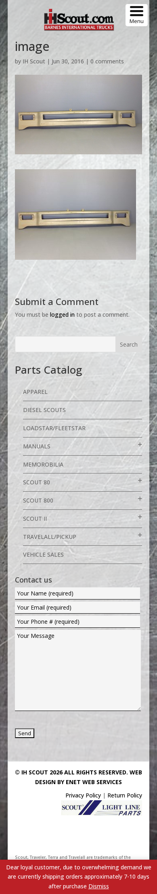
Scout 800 (38, 500)
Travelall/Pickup (49, 537)
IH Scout (34, 61)
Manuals (36, 446)
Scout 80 (36, 482)
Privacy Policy (83, 795)
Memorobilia (43, 464)
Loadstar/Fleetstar (54, 428)
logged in (62, 314)
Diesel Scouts (44, 410)
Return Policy (124, 795)
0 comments (107, 61)
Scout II (35, 518)
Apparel (35, 391)
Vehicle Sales (43, 554)
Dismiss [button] (98, 886)
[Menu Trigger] (137, 15)
